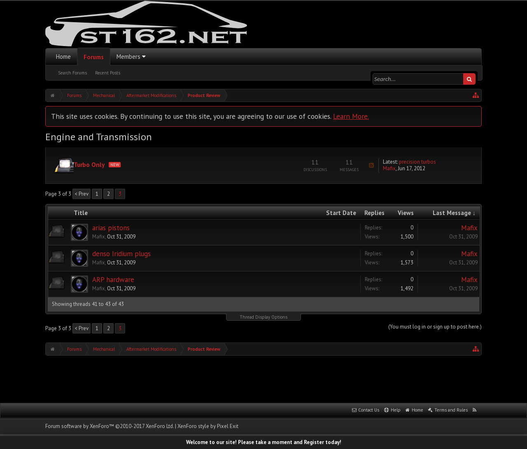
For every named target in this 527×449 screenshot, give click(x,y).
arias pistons (111, 227)
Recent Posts (107, 73)
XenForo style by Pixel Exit (207, 426)
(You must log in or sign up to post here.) (435, 326)
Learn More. (351, 116)
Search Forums (72, 73)
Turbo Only (89, 165)
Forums (94, 57)
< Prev (82, 193)
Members (128, 56)
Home (63, 56)
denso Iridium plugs (121, 253)
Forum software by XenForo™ (109, 426)
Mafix (389, 168)
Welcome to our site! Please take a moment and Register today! (263, 442)
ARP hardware (113, 279)
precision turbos (417, 161)
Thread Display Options (263, 317)
